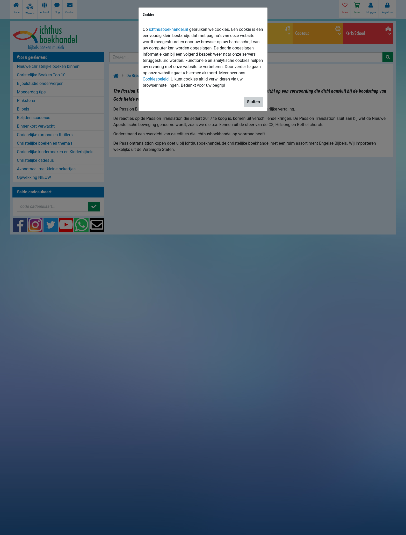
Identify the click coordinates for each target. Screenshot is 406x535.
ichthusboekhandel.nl (168, 29)
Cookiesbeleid (156, 79)
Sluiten (253, 101)
